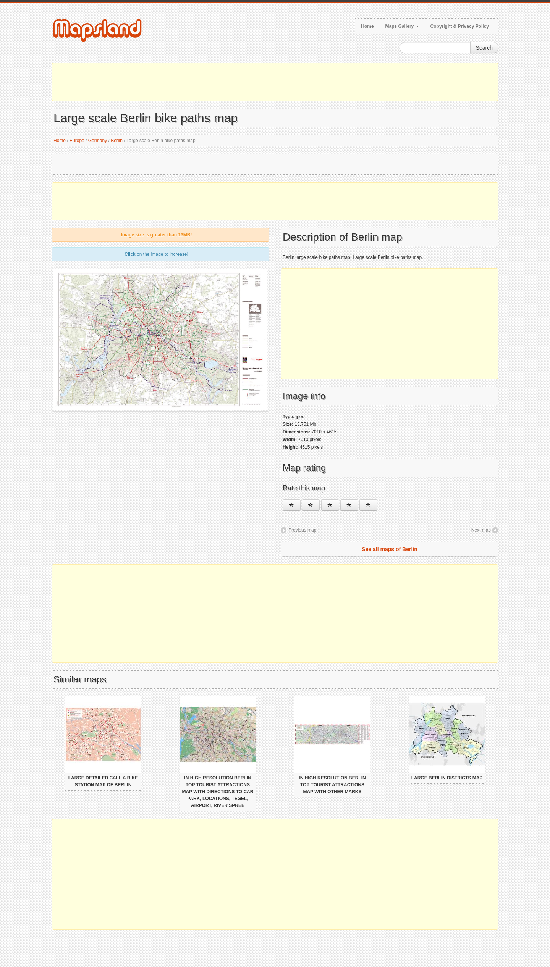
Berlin (117, 140)
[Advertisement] (275, 82)
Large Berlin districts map (447, 778)
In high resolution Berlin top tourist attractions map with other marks (332, 784)
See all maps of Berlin (389, 549)
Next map (481, 530)
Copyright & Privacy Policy (459, 26)
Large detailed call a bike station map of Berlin (103, 781)
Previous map (302, 530)
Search (484, 48)
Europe (77, 140)
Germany (97, 140)
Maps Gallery (402, 26)
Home (367, 26)
